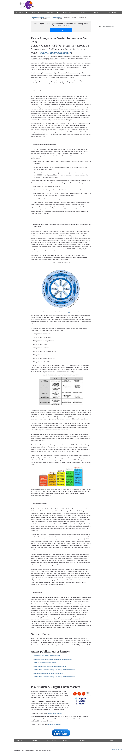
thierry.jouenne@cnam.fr (55, 52)
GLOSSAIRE (81, 740)
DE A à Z (96, 740)
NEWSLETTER (82, 12)
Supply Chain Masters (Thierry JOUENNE (50, 17)
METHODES (19, 740)
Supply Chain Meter (54, 724)
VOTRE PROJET (51, 740)
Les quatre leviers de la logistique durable (47, 655)
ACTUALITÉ (19, 12)
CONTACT (97, 12)
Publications (34, 17)
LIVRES (65, 740)
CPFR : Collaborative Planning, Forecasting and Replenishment (54, 669)
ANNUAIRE (50, 12)
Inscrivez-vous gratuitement (61, 30)
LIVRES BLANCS (67, 12)
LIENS (111, 740)
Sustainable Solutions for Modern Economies (48, 673)
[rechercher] (108, 26)
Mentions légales (117, 749)
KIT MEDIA (112, 12)
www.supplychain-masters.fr (71, 312)
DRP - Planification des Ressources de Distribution (50, 666)
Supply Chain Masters (55, 713)
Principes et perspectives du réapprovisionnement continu (53, 659)
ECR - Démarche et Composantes (45, 662)
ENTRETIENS (35, 12)
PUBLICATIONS (36, 740)
